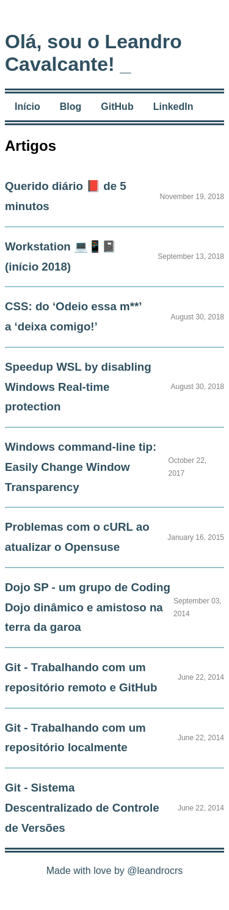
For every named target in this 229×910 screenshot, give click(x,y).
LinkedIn (173, 106)
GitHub (117, 106)
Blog (71, 106)
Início (27, 106)
